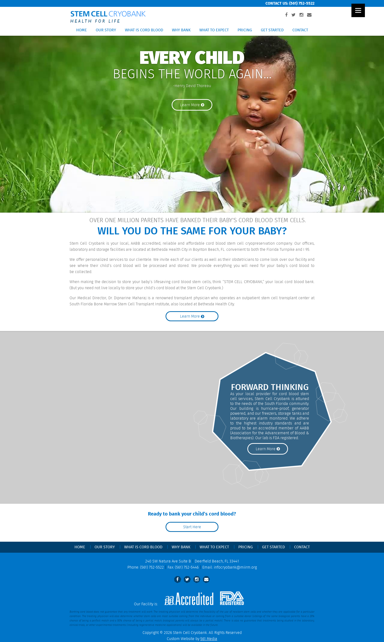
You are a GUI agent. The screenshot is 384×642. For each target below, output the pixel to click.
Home (81, 30)
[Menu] (358, 10)
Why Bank (181, 30)
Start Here (192, 527)
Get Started (272, 30)
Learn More (192, 105)
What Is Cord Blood (144, 30)
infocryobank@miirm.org (235, 567)
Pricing (245, 30)
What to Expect (214, 30)
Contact (300, 30)
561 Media (208, 639)
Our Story (106, 30)
